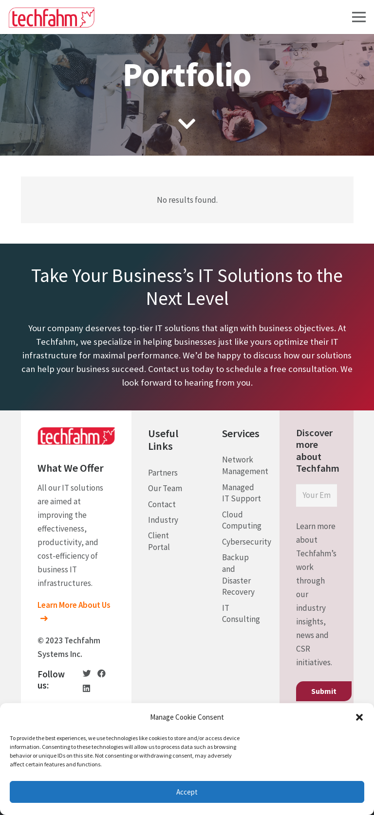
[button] (359, 717)
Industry (163, 519)
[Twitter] (87, 673)
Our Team (165, 488)
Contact (162, 504)
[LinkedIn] (86, 688)
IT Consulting (241, 613)
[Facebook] (101, 673)
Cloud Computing (242, 520)
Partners (163, 472)
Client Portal (159, 541)
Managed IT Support (241, 493)
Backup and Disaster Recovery (238, 574)
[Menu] (358, 17)
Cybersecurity (246, 541)
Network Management (245, 465)
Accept (187, 792)
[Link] (51, 17)
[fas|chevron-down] (187, 124)
